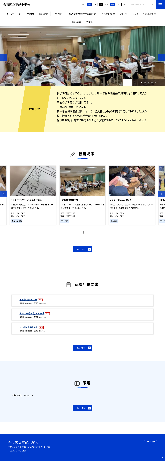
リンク (135, 13)
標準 (112, 5)
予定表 (89, 21)
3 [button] (148, 82)
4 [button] (152, 82)
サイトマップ (151, 441)
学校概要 (30, 13)
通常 (89, 5)
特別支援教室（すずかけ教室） (83, 13)
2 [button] (145, 82)
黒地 (101, 5)
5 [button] (155, 82)
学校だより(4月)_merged (31, 313)
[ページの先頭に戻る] (161, 457)
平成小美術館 (149, 13)
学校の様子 (58, 13)
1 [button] (141, 82)
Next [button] (161, 57)
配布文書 (43, 13)
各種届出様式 (108, 13)
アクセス (123, 13)
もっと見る (81, 249)
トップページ (15, 13)
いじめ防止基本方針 (28, 327)
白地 (95, 5)
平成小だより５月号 (28, 299)
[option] (82, 56)
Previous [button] (3, 57)
